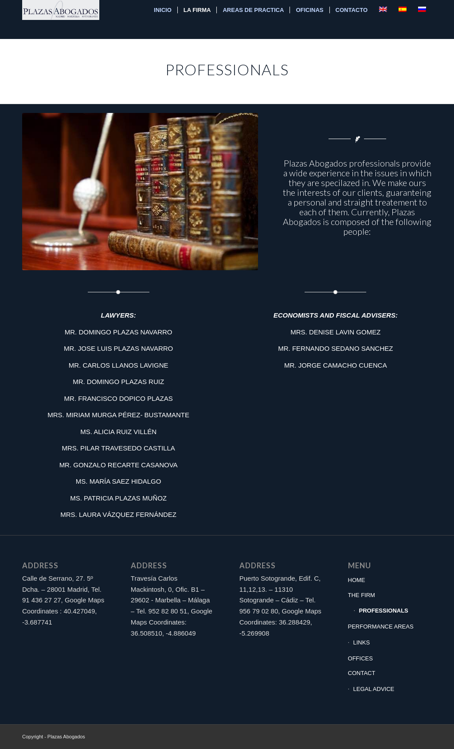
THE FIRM (361, 595)
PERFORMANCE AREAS (381, 626)
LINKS (361, 642)
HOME (356, 580)
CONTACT (362, 673)
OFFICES (360, 658)
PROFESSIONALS (383, 610)
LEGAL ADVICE (374, 689)
